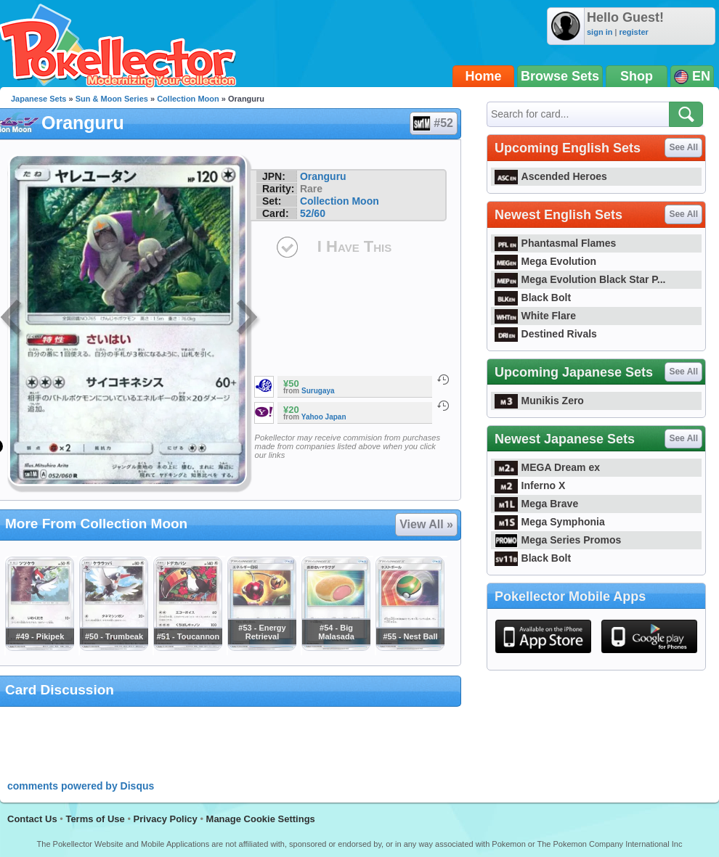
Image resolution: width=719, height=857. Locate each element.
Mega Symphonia (550, 522)
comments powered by (80, 786)
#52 (433, 123)
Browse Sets (560, 76)
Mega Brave (536, 503)
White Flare (535, 315)
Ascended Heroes (551, 176)
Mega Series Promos (558, 540)
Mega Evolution (545, 261)
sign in (599, 32)
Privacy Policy (166, 818)
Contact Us (32, 818)
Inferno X (530, 485)
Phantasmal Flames (555, 243)
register (633, 32)
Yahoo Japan (323, 417)
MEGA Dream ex (547, 467)
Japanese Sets (38, 98)
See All (683, 147)
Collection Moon (188, 98)
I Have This (354, 246)
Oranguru (323, 176)
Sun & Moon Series (112, 98)
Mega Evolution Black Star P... (580, 279)
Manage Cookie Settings (260, 818)
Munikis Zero (539, 400)
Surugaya (318, 391)
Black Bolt (533, 297)
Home (484, 76)
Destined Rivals (546, 334)
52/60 (312, 213)
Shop (636, 76)
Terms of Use (94, 818)
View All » (426, 524)
